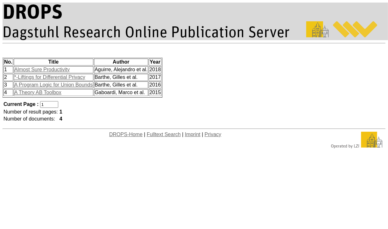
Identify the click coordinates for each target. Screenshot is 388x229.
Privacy (213, 134)
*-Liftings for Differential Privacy (49, 77)
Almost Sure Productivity (42, 69)
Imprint (193, 134)
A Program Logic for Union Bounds (53, 84)
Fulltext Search (164, 134)
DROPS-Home (126, 134)
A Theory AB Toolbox (37, 92)
